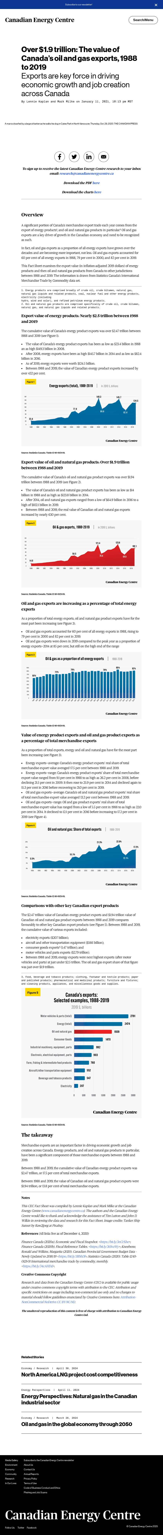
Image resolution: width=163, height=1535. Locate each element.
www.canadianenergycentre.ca (63, 1210)
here (96, 183)
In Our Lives (10, 1483)
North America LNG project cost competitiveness (79, 1374)
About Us (28, 1465)
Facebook (32, 1528)
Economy (26, 1368)
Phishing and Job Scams (35, 1492)
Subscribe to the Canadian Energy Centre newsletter (49, 1460)
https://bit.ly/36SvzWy (104, 1246)
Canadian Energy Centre (39, 20)
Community (11, 1474)
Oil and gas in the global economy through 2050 (76, 1424)
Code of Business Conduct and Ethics (42, 1488)
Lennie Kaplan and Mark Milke (50, 101)
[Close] (156, 5)
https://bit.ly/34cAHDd (38, 1266)
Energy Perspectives (35, 1390)
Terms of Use (30, 1483)
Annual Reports (31, 1474)
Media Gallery (11, 1460)
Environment (11, 1465)
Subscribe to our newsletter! (78, 4)
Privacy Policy (30, 1479)
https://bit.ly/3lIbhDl (72, 1256)
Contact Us (29, 1469)
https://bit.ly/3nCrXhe (114, 1242)
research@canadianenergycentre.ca (86, 173)
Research (43, 1368)
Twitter (21, 1528)
